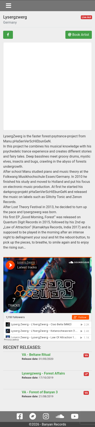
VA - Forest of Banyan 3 (40, 392)
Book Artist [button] (78, 35)
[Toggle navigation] (8, 5)
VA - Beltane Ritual (36, 355)
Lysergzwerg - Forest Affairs (43, 373)
